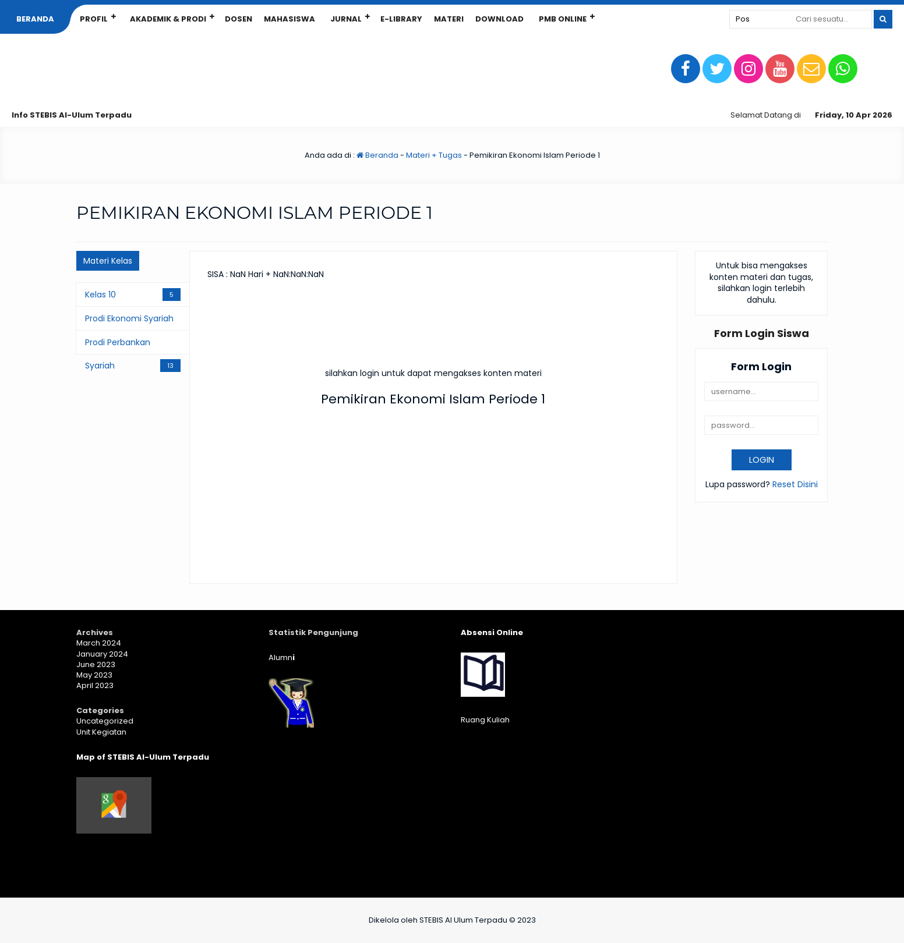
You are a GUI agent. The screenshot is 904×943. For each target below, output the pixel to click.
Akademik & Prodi (168, 18)
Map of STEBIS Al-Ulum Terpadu (142, 757)
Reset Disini (795, 484)
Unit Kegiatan (101, 732)
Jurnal (346, 18)
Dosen (238, 18)
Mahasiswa (289, 18)
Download (499, 18)
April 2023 (95, 685)
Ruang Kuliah (485, 719)
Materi (449, 18)
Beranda (35, 18)
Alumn (282, 657)
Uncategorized (104, 720)
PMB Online (563, 18)
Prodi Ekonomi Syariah (129, 318)
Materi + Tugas (434, 155)
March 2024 (98, 642)
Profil (94, 18)
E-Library (401, 18)
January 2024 (102, 654)
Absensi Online (492, 632)
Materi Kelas (107, 261)
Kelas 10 (100, 294)
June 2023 (95, 664)
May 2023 (94, 674)
